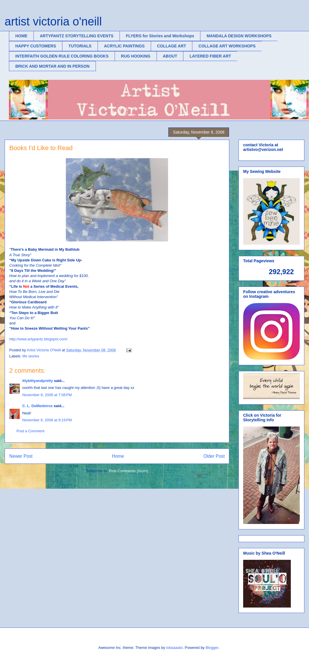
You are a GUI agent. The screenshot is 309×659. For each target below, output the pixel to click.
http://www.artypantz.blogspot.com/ (38, 339)
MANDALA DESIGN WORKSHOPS (238, 36)
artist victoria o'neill (53, 21)
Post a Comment (30, 431)
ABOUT (170, 56)
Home (118, 456)
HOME (21, 36)
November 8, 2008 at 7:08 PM (47, 395)
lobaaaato (174, 647)
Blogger (212, 647)
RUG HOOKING (135, 56)
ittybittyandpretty (37, 381)
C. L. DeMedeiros (37, 406)
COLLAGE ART (171, 46)
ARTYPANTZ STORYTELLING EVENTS (76, 36)
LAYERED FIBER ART (210, 56)
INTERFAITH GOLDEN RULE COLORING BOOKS (62, 56)
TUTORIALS (80, 46)
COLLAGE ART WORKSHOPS (227, 46)
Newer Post (21, 456)
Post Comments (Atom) (128, 471)
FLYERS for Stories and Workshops (160, 36)
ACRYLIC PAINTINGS (124, 46)
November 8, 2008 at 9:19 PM (47, 420)
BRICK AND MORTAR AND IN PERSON (52, 66)
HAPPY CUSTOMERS (35, 46)
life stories (31, 356)
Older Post (214, 456)
